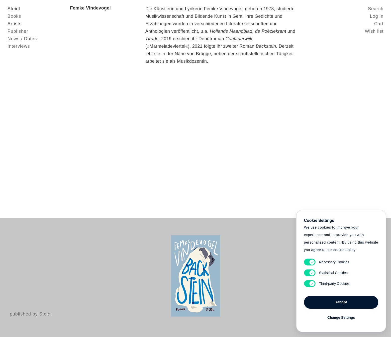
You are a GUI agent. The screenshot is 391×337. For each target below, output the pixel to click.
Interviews (18, 46)
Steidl (13, 8)
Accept (341, 302)
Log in (377, 16)
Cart (379, 23)
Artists (14, 23)
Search (376, 8)
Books (14, 16)
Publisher (17, 31)
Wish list (374, 31)
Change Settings (341, 318)
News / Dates (22, 38)
